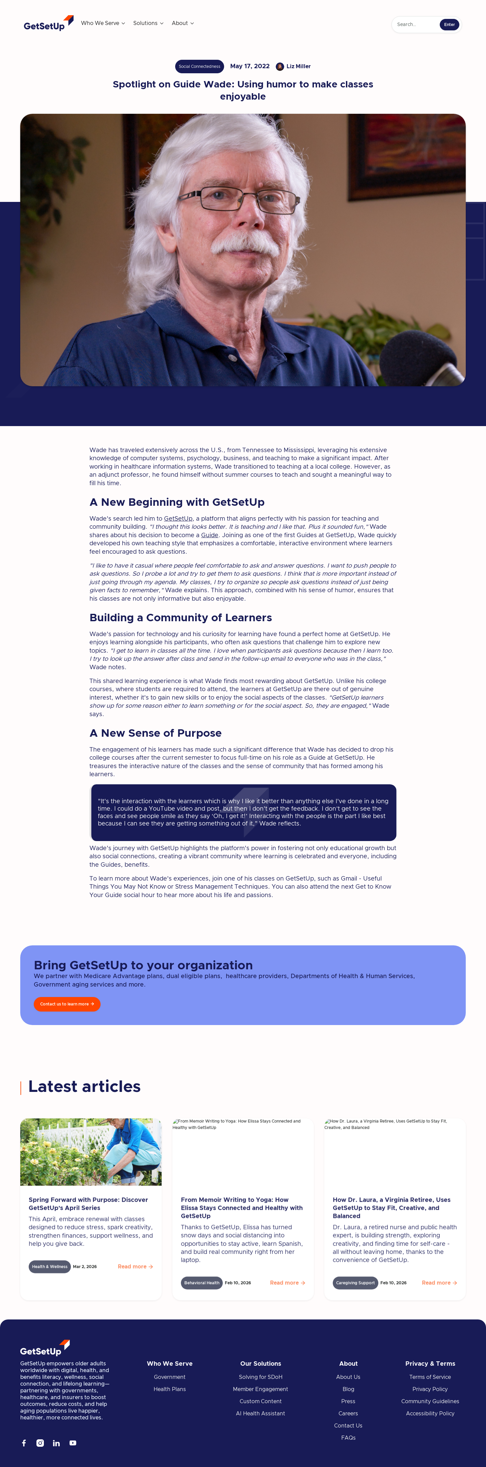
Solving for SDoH (260, 1377)
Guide (209, 535)
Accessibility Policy (430, 1413)
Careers (348, 1413)
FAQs (348, 1438)
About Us (348, 1377)
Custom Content (261, 1401)
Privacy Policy (430, 1389)
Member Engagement (260, 1389)
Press (348, 1401)
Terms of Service (430, 1377)
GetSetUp (178, 519)
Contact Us (348, 1426)
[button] (103, 23)
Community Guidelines (430, 1401)
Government (170, 1377)
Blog (348, 1389)
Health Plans (170, 1389)
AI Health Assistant (260, 1413)
